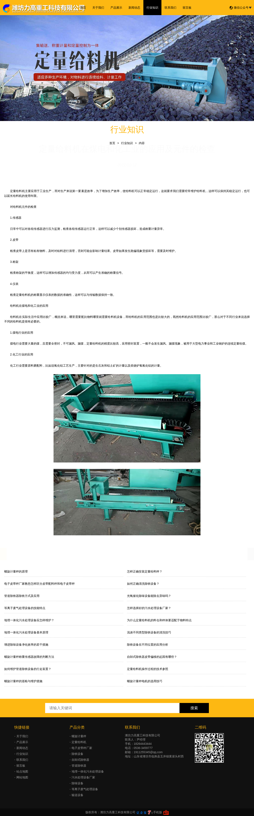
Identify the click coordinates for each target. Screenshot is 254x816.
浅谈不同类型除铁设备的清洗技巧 (149, 632)
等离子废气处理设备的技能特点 (24, 608)
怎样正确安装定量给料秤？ (144, 571)
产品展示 (116, 7)
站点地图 (22, 771)
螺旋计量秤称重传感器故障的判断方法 (29, 656)
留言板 (187, 7)
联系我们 (170, 7)
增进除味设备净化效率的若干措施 (26, 644)
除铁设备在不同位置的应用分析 (147, 644)
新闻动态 (134, 7)
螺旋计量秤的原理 (16, 571)
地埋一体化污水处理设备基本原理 (26, 632)
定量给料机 (79, 742)
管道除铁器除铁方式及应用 (21, 596)
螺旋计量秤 (79, 736)
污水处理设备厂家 (83, 777)
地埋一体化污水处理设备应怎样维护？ (29, 620)
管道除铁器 (79, 765)
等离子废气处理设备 (85, 789)
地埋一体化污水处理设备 (88, 771)
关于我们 (98, 7)
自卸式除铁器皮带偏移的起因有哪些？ (152, 656)
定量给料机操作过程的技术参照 (147, 669)
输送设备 (77, 795)
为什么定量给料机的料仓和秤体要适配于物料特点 (159, 620)
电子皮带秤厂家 (82, 748)
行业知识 (152, 7)
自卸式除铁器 (80, 759)
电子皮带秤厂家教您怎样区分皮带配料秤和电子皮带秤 (39, 583)
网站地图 (22, 777)
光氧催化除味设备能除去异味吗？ (149, 596)
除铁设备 (77, 753)
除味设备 (77, 783)
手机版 (157, 812)
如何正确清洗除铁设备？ (143, 583)
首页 (83, 7)
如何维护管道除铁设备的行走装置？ (27, 669)
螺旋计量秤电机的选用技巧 (144, 681)
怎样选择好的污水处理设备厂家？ (149, 608)
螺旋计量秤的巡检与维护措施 (23, 681)
